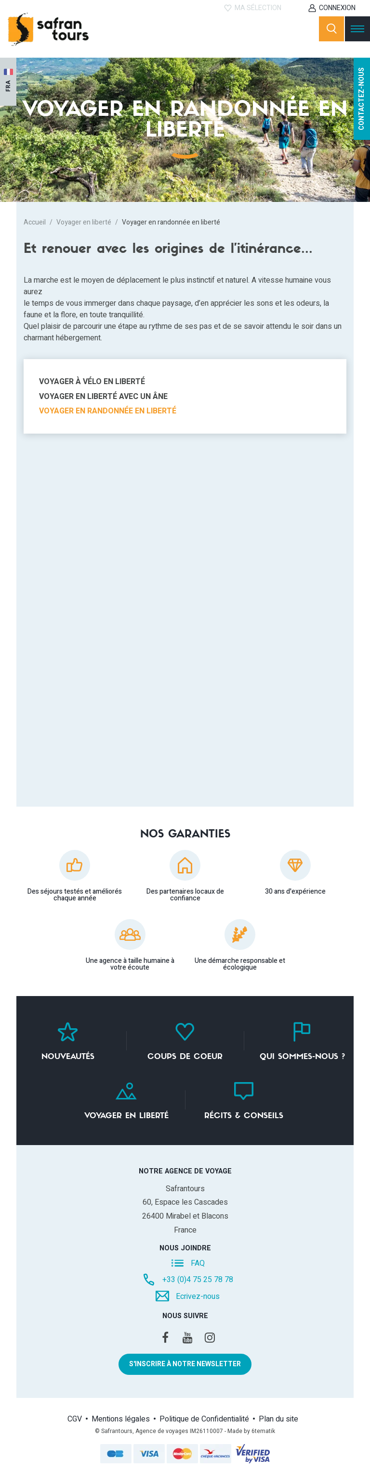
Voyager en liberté (83, 222)
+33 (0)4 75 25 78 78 (197, 1279)
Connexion (337, 8)
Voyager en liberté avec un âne (103, 396)
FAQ (198, 1263)
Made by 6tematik (251, 1431)
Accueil (35, 222)
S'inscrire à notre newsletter (185, 1364)
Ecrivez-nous (198, 1296)
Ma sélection (258, 8)
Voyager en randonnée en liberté (107, 411)
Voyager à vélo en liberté (92, 381)
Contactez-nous (362, 98)
